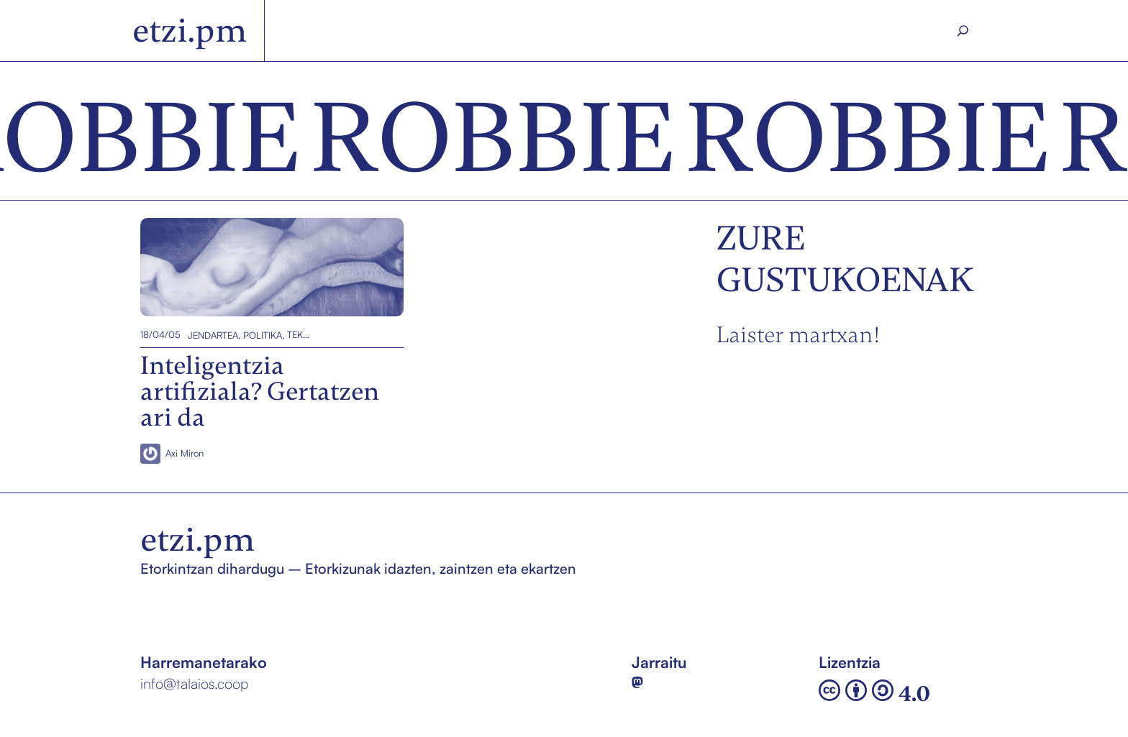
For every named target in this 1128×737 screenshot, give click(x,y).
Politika (262, 334)
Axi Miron (184, 453)
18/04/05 (160, 334)
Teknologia (300, 334)
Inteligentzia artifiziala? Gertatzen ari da (267, 267)
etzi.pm (189, 30)
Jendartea (213, 334)
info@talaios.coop (194, 683)
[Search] (963, 31)
